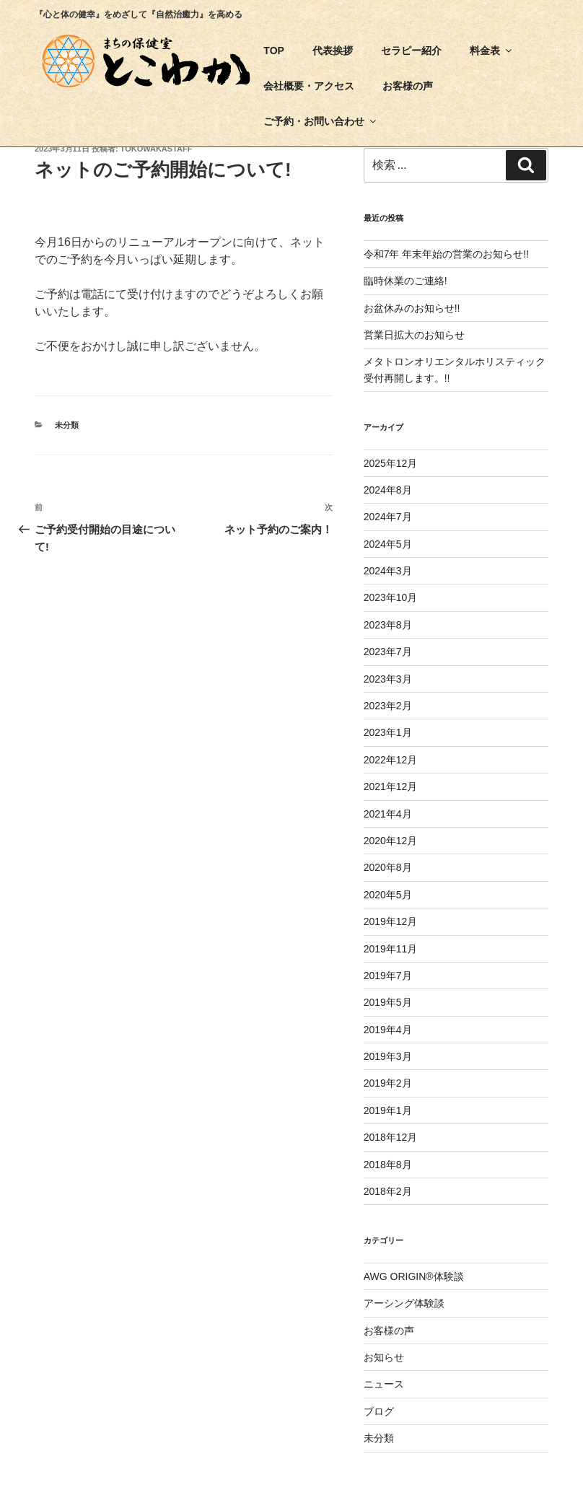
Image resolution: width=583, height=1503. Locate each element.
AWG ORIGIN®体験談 (414, 1276)
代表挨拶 (332, 50)
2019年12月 (391, 921)
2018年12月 (391, 1137)
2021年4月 (388, 814)
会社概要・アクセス (308, 86)
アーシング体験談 (404, 1303)
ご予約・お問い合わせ (320, 121)
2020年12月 (391, 840)
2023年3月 (388, 679)
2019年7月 (388, 975)
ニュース (384, 1384)
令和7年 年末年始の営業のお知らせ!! (446, 254)
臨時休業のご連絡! (405, 280)
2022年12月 (391, 760)
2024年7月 (388, 516)
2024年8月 (388, 490)
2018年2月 (388, 1191)
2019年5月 (388, 1002)
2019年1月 (388, 1110)
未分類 (67, 425)
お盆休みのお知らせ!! (412, 308)
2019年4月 (388, 1029)
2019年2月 (388, 1083)
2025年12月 (391, 463)
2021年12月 (391, 786)
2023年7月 (388, 651)
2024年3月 (388, 571)
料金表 (492, 50)
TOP (273, 50)
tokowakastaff (156, 148)
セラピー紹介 (411, 50)
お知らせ (384, 1357)
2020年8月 (388, 867)
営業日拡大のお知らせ (414, 335)
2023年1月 (388, 732)
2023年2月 (388, 705)
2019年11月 (391, 949)
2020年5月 (388, 895)
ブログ (379, 1411)
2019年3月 (388, 1056)
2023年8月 (388, 625)
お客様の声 (407, 86)
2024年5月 (388, 544)
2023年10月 (391, 597)
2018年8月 (388, 1164)
